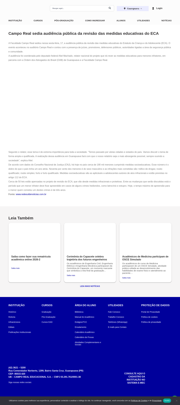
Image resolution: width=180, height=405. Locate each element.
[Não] (176, 400)
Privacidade (157, 401)
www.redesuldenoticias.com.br (31, 194)
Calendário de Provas (84, 337)
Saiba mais (15, 268)
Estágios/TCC (81, 322)
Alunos (121, 20)
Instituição (15, 20)
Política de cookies (149, 317)
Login (159, 8)
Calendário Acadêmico (84, 332)
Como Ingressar (95, 20)
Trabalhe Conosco (116, 317)
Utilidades (143, 20)
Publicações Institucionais (19, 332)
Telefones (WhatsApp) (117, 322)
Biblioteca (79, 312)
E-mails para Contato (117, 327)
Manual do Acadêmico (84, 317)
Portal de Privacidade (150, 312)
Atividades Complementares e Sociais (88, 343)
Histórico (12, 312)
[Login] (153, 8)
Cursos (38, 20)
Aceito (167, 401)
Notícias (166, 20)
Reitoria (11, 317)
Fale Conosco (114, 312)
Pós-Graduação (63, 20)
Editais (11, 327)
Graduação (46, 312)
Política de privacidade (151, 322)
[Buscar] (110, 8)
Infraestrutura (14, 322)
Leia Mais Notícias (90, 286)
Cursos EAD (47, 322)
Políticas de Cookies (139, 401)
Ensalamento (80, 327)
